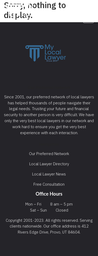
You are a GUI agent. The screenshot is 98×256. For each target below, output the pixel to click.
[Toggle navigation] (88, 16)
